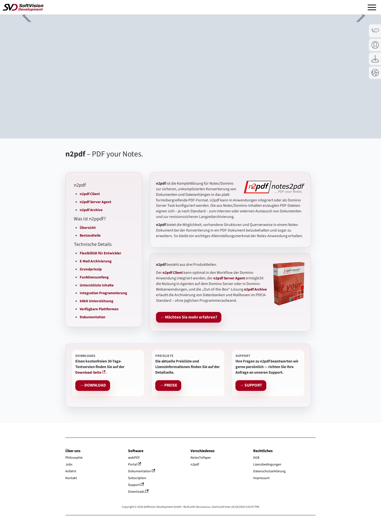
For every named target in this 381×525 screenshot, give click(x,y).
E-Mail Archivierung (96, 261)
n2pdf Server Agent (95, 202)
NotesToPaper (200, 457)
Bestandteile (90, 235)
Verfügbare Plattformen (99, 309)
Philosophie (74, 457)
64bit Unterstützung (96, 301)
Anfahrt (70, 471)
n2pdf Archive (91, 210)
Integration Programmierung (103, 293)
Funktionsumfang (94, 277)
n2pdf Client (90, 194)
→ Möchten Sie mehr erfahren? (188, 317)
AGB (256, 457)
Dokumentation (92, 317)
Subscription (137, 478)
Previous (24, 14)
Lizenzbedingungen (267, 464)
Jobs (68, 464)
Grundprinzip (91, 269)
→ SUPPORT (251, 385)
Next (357, 14)
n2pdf (194, 464)
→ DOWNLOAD (92, 385)
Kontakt (71, 478)
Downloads (138, 491)
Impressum (261, 478)
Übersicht (88, 227)
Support (136, 484)
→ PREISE (168, 385)
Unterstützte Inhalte (97, 285)
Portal (134, 464)
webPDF (134, 457)
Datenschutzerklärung (269, 471)
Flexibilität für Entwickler (100, 253)
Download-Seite (90, 372)
